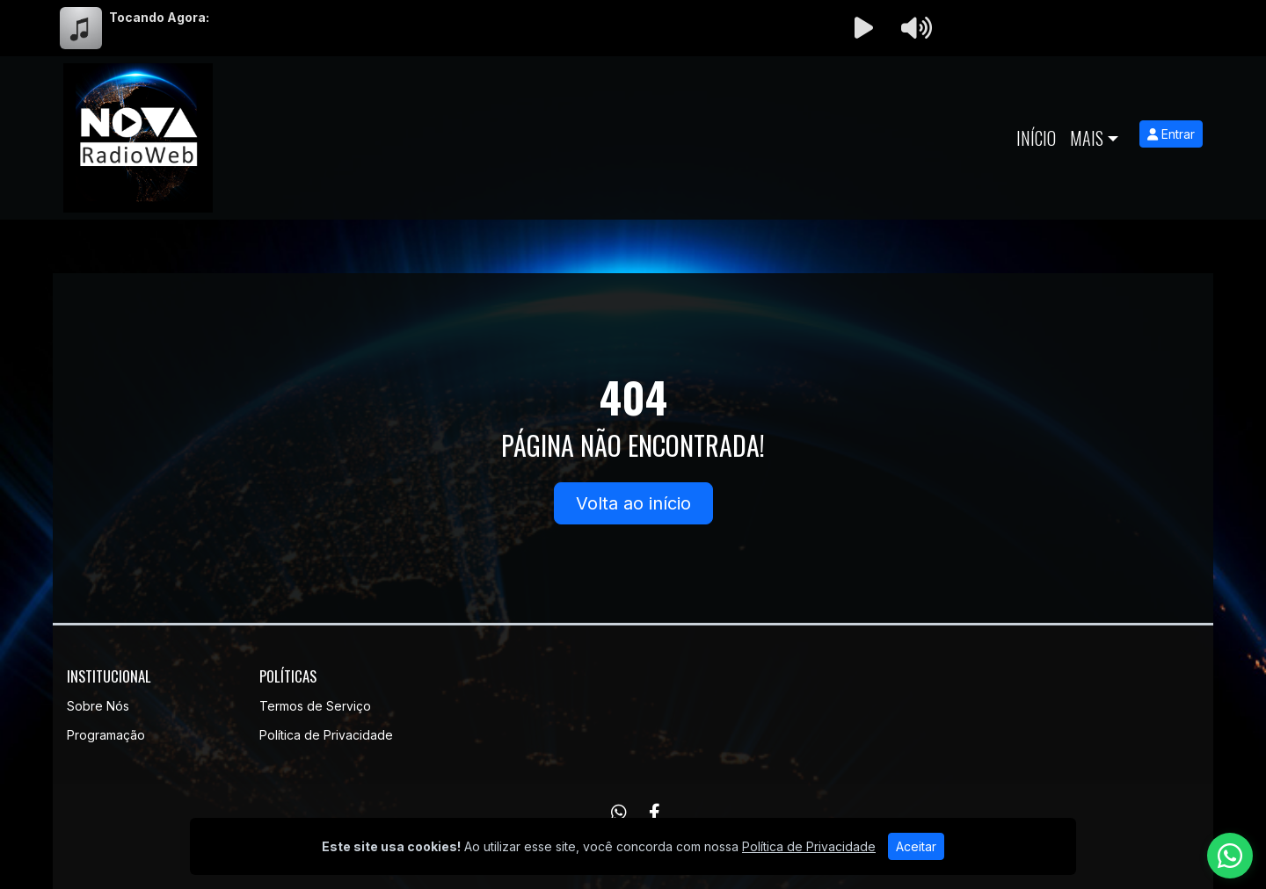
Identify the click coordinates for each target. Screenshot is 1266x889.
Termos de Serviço (315, 705)
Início (1036, 138)
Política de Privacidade (326, 734)
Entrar (1171, 133)
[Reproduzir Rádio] (863, 28)
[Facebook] (654, 812)
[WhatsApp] (619, 812)
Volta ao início (633, 503)
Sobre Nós (98, 705)
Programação (106, 734)
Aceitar (916, 846)
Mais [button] (1086, 138)
